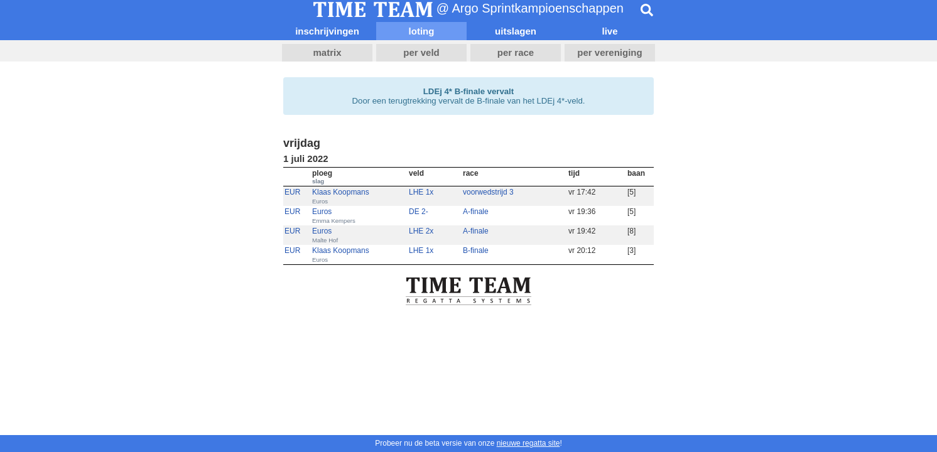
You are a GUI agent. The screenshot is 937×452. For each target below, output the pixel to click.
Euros (322, 211)
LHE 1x (421, 192)
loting (422, 31)
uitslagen (515, 31)
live (609, 31)
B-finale (476, 250)
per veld (421, 52)
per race (515, 52)
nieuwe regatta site (528, 443)
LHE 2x (421, 231)
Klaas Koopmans (340, 192)
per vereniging (609, 52)
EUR (292, 192)
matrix (327, 52)
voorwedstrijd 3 (488, 192)
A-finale (476, 211)
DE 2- (418, 211)
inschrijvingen (327, 31)
